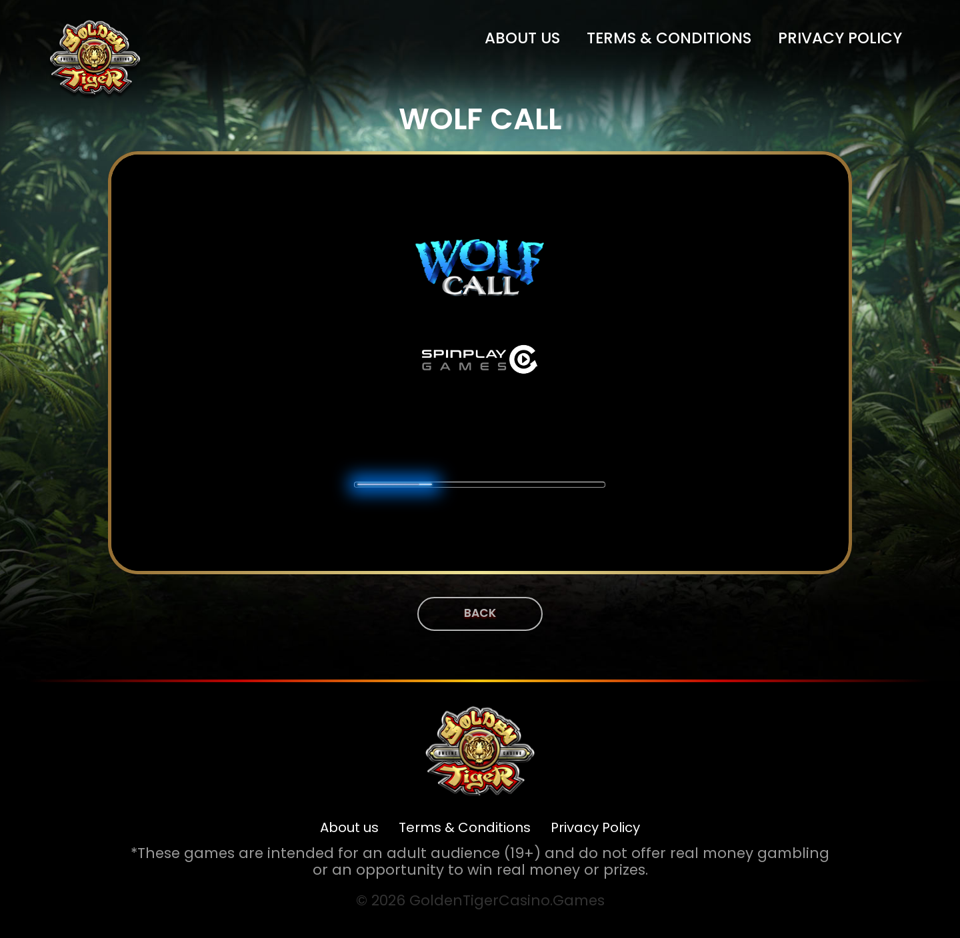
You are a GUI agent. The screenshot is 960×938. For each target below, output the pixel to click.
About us (522, 38)
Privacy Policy (840, 38)
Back (480, 613)
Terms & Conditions (669, 38)
